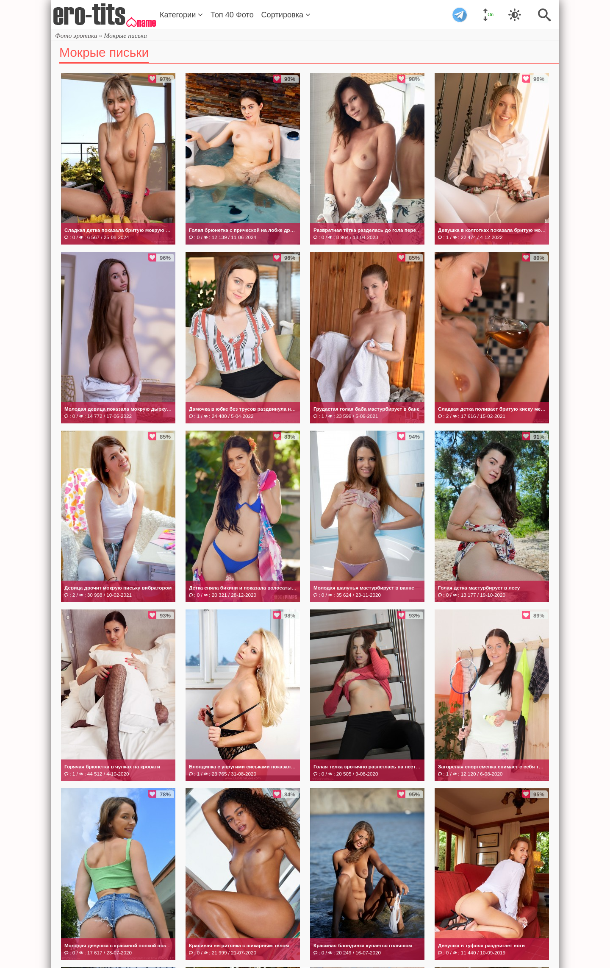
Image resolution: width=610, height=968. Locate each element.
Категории (181, 15)
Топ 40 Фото (232, 15)
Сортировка (286, 15)
